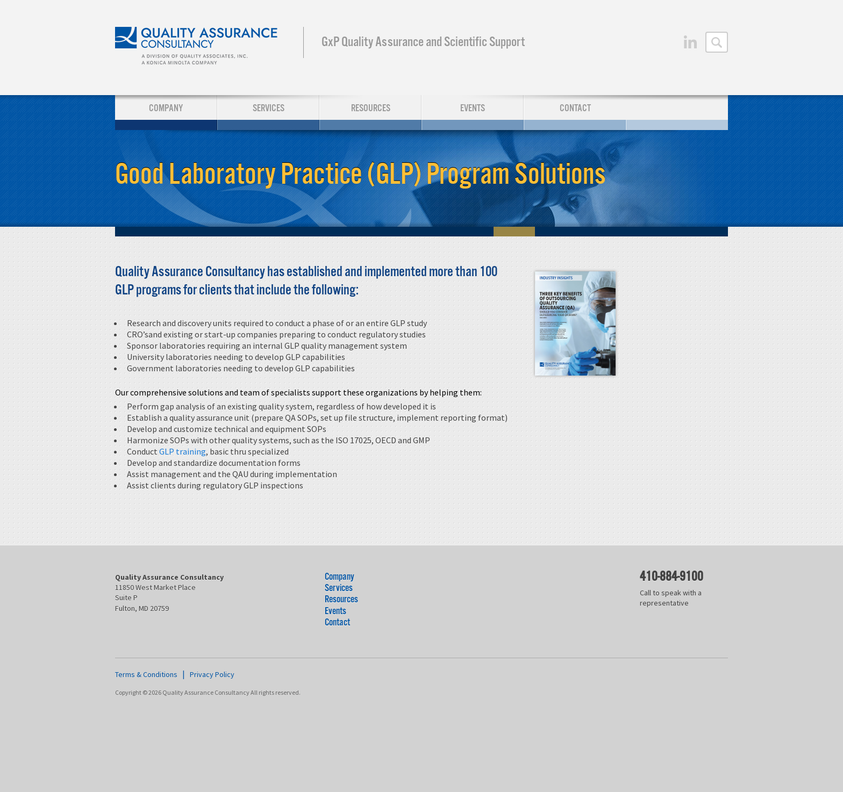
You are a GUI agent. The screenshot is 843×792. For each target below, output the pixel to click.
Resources (370, 108)
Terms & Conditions (146, 674)
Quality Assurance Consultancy (197, 47)
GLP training (182, 451)
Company (166, 108)
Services (268, 108)
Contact (575, 108)
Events (472, 108)
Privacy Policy (212, 674)
